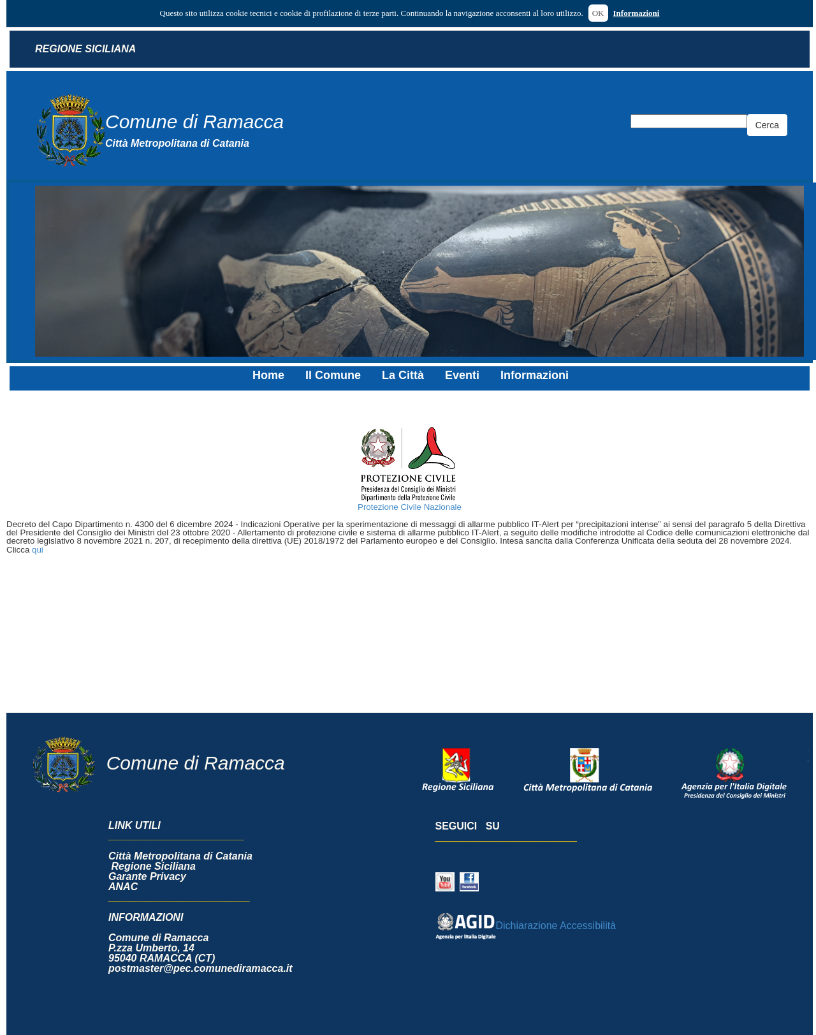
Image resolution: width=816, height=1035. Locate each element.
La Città (403, 375)
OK (598, 13)
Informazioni (636, 13)
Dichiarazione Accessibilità (525, 925)
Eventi (462, 375)
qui (37, 550)
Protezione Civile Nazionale (410, 507)
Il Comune (333, 375)
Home (268, 375)
